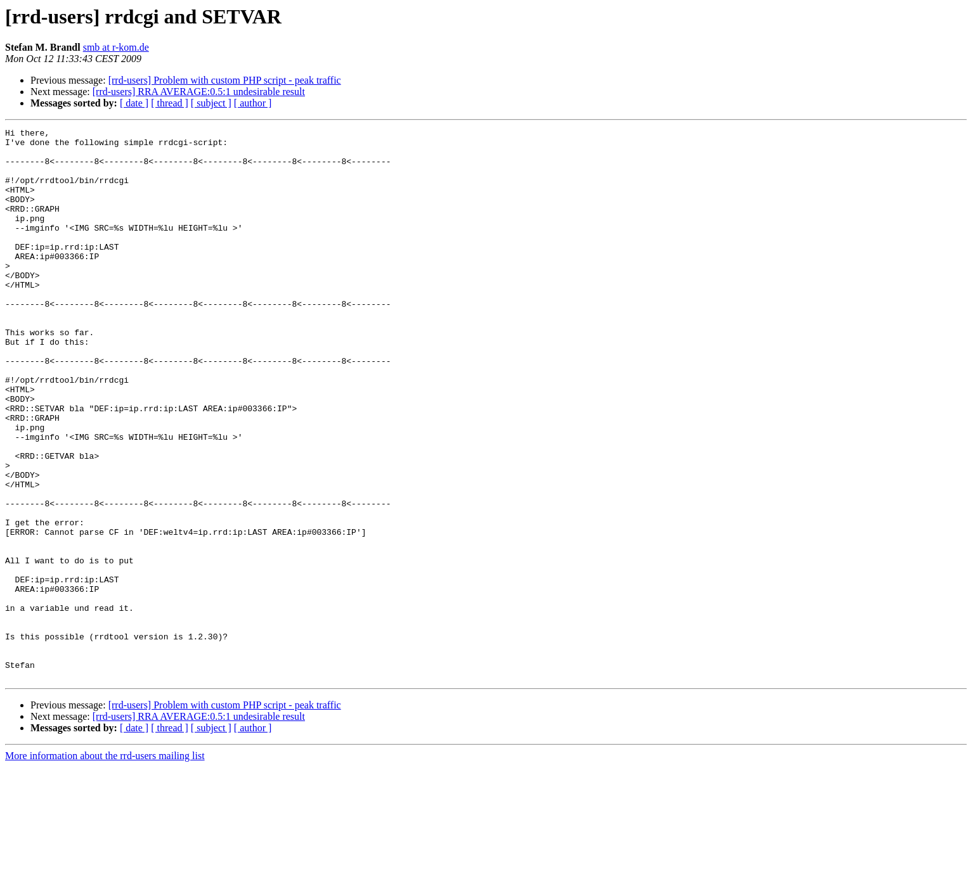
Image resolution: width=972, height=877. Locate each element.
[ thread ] (169, 103)
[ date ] (134, 103)
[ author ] (253, 103)
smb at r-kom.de (116, 47)
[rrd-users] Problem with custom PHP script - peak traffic (224, 80)
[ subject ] (211, 103)
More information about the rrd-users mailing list (105, 866)
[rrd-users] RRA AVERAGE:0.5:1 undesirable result (199, 91)
